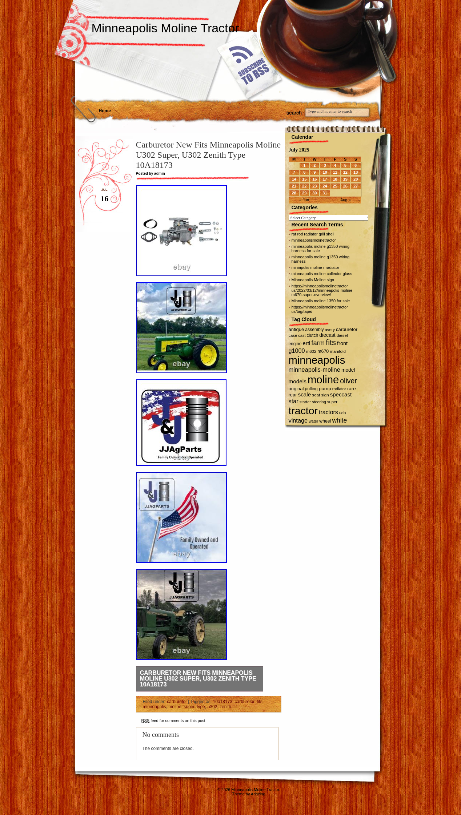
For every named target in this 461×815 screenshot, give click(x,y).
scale (304, 394)
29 (304, 193)
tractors (328, 412)
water (313, 421)
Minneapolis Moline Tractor (165, 28)
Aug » (345, 200)
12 (345, 172)
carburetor (177, 701)
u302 (212, 706)
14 (294, 179)
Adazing (258, 794)
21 (294, 186)
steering (319, 402)
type (201, 706)
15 (304, 179)
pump (325, 388)
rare (351, 388)
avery (330, 329)
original (296, 388)
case (293, 335)
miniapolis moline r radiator (315, 267)
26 (345, 186)
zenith (225, 706)
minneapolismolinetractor (314, 240)
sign (325, 395)
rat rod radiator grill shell (313, 234)
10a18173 (222, 701)
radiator (339, 389)
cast (301, 335)
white (339, 420)
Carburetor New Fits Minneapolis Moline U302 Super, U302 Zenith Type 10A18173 (198, 678)
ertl (306, 343)
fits (259, 701)
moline (174, 706)
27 (355, 186)
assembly (314, 329)
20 (355, 179)
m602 (311, 351)
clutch (312, 335)
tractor (303, 410)
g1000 (297, 350)
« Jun (304, 200)
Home (105, 110)
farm (318, 343)
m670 (323, 351)
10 (324, 172)
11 (335, 172)
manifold (338, 351)
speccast (341, 394)
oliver (348, 381)
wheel (325, 421)
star (293, 401)
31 (324, 193)
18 (335, 179)
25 (335, 186)
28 (294, 193)
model (348, 370)
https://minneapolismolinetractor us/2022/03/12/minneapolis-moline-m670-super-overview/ (323, 290)
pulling (311, 388)
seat (316, 394)
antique (296, 329)
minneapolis (154, 706)
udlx (342, 413)
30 (314, 193)
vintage (298, 420)
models (297, 381)
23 (314, 186)
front (342, 343)
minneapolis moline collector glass (322, 273)
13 (355, 172)
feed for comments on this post (173, 720)
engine (295, 343)
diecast (327, 335)
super (189, 706)
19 (345, 179)
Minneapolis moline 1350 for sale (321, 301)
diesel (342, 335)
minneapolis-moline (314, 369)
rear (293, 395)
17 (324, 179)
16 (314, 179)
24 (324, 186)
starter (305, 402)
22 (304, 186)
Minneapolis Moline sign (313, 280)
